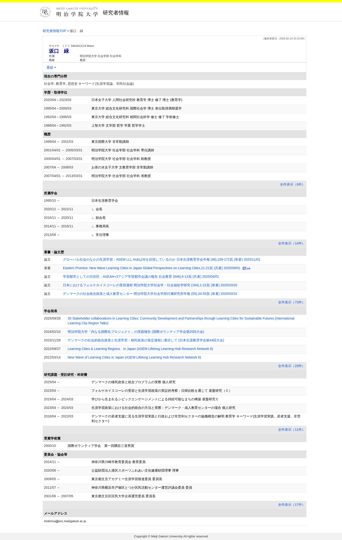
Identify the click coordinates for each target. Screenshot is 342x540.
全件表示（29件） (291, 366)
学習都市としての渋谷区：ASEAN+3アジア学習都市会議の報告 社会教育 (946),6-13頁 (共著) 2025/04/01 (141, 276)
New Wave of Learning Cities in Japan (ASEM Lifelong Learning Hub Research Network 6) (134, 357)
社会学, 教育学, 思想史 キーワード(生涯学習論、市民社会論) (89, 84)
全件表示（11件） (291, 429)
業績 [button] (50, 67)
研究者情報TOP (54, 31)
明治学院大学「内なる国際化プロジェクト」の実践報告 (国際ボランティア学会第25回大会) (136, 332)
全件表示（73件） (291, 302)
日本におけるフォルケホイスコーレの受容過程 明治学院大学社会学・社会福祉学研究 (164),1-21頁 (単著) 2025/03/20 (150, 285)
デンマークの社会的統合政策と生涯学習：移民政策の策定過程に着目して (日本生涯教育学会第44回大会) (146, 340)
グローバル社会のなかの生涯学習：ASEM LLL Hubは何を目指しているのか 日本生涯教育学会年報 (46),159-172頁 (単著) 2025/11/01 (161, 259)
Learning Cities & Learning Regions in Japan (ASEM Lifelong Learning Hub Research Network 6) (140, 349)
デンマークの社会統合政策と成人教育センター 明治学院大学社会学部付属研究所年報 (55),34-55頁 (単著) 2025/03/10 (150, 294)
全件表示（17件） (291, 505)
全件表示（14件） (291, 243)
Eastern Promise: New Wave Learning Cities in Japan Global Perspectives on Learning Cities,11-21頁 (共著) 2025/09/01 (151, 268)
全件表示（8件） (292, 184)
